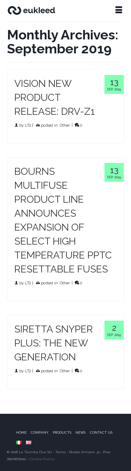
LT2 (28, 125)
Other (65, 125)
